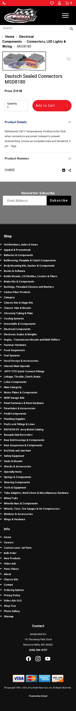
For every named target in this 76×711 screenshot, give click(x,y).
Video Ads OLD (12, 600)
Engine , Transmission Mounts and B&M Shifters (32, 339)
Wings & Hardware (14, 519)
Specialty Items (13, 471)
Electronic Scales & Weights (20, 334)
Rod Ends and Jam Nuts (17, 450)
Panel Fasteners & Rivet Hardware (24, 403)
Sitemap (8, 616)
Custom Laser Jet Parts (18, 547)
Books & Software (14, 271)
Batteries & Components (18, 255)
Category (9, 297)
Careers (9, 542)
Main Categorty (12, 387)
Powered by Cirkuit (38, 696)
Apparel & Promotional (17, 250)
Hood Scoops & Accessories (21, 360)
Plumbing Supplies (14, 419)
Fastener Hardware (15, 345)
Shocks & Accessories (17, 466)
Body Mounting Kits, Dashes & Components (29, 265)
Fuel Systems (12, 355)
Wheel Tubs (11, 498)
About (7, 574)
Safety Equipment (14, 456)
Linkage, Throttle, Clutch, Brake (22, 376)
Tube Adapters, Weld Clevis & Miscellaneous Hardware (36, 493)
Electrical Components (17, 329)
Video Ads (10, 563)
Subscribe (59, 200)
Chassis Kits (11, 579)
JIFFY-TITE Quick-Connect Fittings (24, 371)
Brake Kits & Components (19, 281)
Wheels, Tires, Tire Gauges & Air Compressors (32, 508)
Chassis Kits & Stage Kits (18, 302)
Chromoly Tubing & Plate (18, 313)
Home (7, 537)
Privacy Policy (12, 595)
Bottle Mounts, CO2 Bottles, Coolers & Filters (30, 276)
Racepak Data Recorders (18, 434)
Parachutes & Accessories (19, 408)
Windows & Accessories (18, 514)
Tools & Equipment (15, 487)
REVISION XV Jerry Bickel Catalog (23, 429)
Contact (8, 584)
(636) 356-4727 (38, 649)
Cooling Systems (14, 318)
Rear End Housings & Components (24, 440)
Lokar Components (15, 382)
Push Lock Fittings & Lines (19, 424)
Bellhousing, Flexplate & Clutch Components (30, 260)
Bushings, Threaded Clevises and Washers (29, 286)
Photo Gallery (12, 611)
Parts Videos (11, 569)
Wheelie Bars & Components (21, 503)
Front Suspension (14, 350)
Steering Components (17, 482)
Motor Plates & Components (20, 392)
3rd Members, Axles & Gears (21, 244)
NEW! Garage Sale (14, 397)
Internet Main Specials (17, 366)
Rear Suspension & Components (23, 445)
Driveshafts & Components (20, 323)
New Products (12, 558)
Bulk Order (10, 553)
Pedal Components (15, 413)
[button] (4, 3)
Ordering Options (14, 590)
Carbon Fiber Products (17, 292)
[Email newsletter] (25, 200)
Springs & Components (17, 477)
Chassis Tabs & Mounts (17, 308)
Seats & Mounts (13, 461)
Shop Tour (10, 606)
